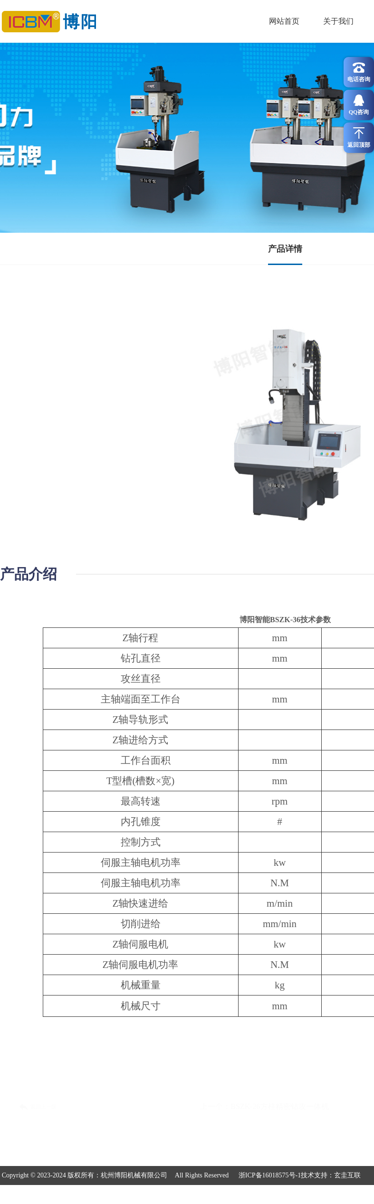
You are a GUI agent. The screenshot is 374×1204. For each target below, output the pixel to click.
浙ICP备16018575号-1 (270, 1175)
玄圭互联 (347, 1175)
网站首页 (284, 21)
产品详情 (285, 249)
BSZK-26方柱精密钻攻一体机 (279, 1106)
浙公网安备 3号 (187, 1194)
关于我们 (338, 21)
